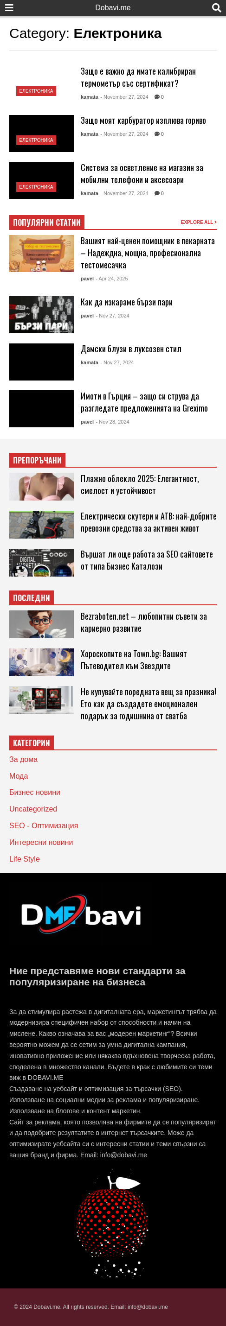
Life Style (24, 859)
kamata (89, 97)
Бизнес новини (34, 792)
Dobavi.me (112, 8)
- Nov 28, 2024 (112, 422)
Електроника (36, 91)
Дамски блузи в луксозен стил (131, 349)
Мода (18, 776)
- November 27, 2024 (124, 97)
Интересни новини (41, 842)
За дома (23, 759)
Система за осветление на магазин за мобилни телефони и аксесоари (142, 173)
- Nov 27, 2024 (112, 315)
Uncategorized (33, 809)
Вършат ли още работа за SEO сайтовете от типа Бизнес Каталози (147, 560)
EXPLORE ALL (199, 222)
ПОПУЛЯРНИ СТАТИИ (47, 222)
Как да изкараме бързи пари (127, 302)
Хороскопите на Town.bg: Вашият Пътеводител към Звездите (134, 659)
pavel (87, 278)
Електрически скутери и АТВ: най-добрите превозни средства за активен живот (149, 522)
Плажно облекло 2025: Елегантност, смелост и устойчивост (140, 484)
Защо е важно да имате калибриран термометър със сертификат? (138, 77)
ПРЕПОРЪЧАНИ (37, 460)
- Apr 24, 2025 (112, 278)
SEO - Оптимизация (43, 826)
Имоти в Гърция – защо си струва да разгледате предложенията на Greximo (144, 402)
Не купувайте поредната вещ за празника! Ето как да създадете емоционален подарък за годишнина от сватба (148, 703)
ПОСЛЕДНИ (31, 597)
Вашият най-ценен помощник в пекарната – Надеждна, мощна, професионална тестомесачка (148, 253)
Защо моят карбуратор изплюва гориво (143, 120)
